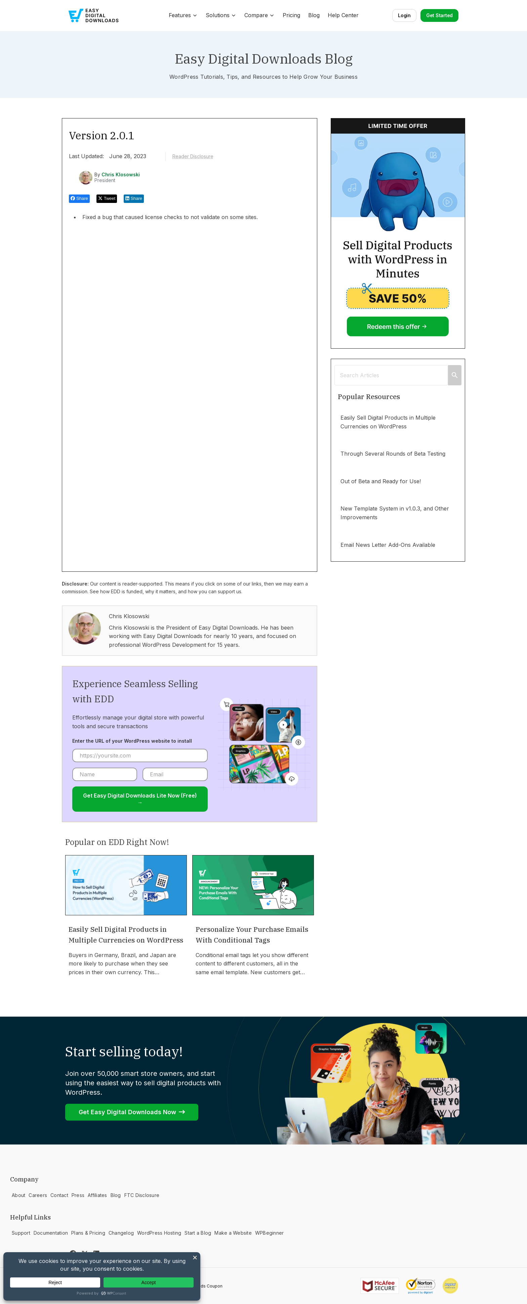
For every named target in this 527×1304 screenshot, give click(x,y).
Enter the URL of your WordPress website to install (132, 741)
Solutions (221, 15)
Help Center (343, 15)
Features (183, 15)
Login (404, 15)
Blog (314, 15)
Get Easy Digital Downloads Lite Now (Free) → (140, 798)
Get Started (439, 15)
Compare (259, 15)
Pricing (291, 15)
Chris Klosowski (121, 174)
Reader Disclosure (192, 156)
